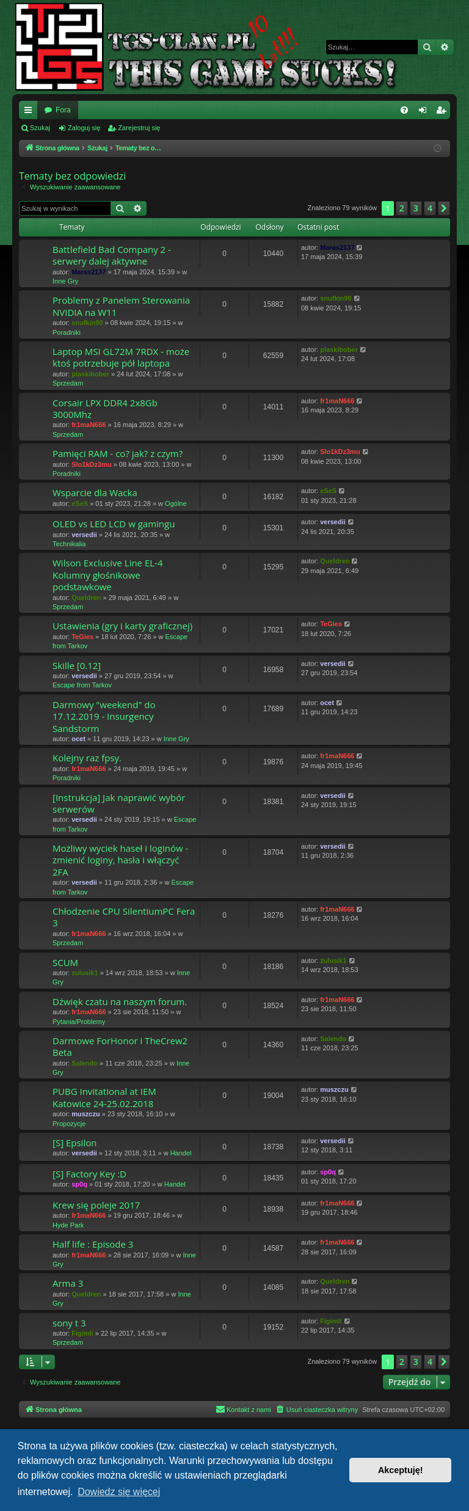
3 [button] (415, 208)
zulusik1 (84, 972)
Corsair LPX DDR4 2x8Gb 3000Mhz (105, 408)
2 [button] (401, 208)
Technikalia (69, 543)
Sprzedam (68, 383)
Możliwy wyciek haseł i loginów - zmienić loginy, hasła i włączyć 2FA (120, 860)
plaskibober (90, 374)
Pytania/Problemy (79, 1021)
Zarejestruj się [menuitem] (443, 112)
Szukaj (40, 127)
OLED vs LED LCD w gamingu (114, 524)
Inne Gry (65, 281)
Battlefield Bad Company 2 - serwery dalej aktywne (112, 255)
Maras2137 (88, 272)
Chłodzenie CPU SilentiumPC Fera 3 (124, 917)
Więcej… (30, 112)
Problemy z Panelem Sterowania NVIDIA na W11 (121, 306)
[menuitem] (404, 110)
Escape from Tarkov (82, 685)
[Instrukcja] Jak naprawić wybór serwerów (119, 803)
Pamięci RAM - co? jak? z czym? (118, 453)
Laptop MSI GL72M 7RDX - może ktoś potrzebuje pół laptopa (121, 357)
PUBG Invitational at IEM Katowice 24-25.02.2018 (104, 1097)
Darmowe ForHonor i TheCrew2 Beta (120, 1046)
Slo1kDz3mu (91, 464)
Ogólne (175, 503)
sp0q (79, 1184)
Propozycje (69, 1123)
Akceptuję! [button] (400, 1470)
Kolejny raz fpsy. (87, 758)
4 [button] (429, 208)
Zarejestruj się (139, 127)
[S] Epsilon (74, 1142)
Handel (181, 1153)
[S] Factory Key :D (89, 1174)
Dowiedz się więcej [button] (119, 1492)
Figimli (82, 1333)
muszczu (85, 1114)
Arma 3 (68, 1283)
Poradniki (67, 332)
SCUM (65, 962)
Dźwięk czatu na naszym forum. (120, 1001)
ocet (78, 738)
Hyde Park (68, 1225)
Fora (63, 110)
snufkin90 (87, 322)
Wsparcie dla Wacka (95, 492)
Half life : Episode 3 (93, 1244)
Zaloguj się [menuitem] (425, 112)
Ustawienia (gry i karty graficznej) (122, 626)
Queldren (86, 597)
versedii (84, 534)
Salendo (84, 1063)
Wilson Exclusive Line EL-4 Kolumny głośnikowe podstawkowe (108, 575)
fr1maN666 (88, 424)
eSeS (79, 503)
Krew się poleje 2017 (96, 1205)
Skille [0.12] (77, 665)
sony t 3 (69, 1323)
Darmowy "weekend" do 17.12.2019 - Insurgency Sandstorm (104, 716)
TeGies (82, 636)
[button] (444, 208)
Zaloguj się (84, 127)
